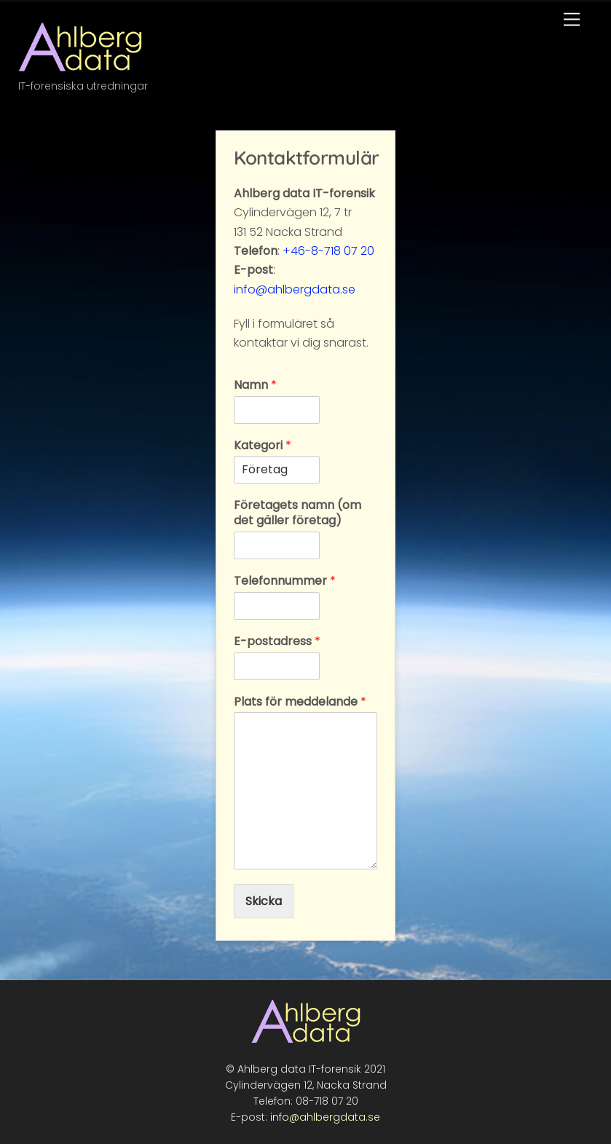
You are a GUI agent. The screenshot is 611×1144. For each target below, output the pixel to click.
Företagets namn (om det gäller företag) (297, 513)
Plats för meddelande (300, 702)
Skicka (263, 901)
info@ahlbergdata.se (294, 289)
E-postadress (277, 642)
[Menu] (571, 20)
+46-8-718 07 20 (328, 250)
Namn (255, 385)
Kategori (262, 446)
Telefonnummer (285, 581)
